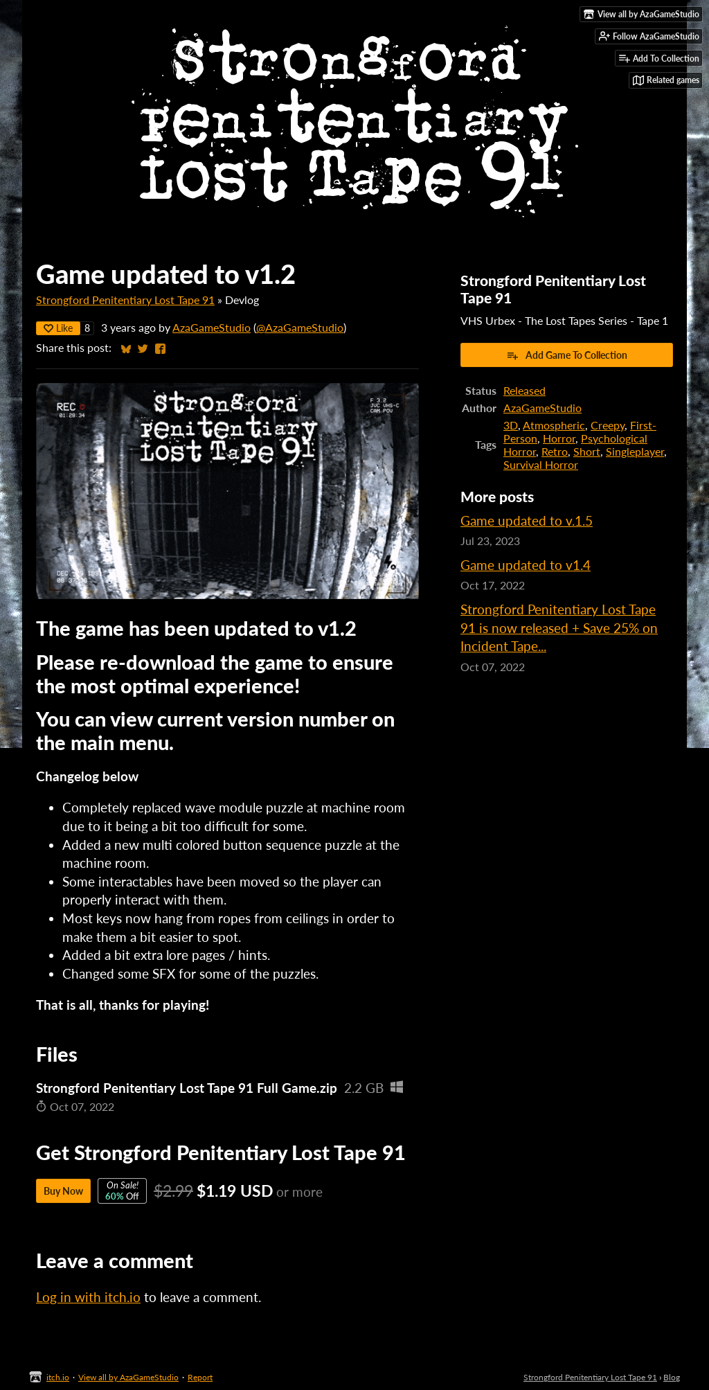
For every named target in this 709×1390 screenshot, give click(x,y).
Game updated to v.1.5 (526, 520)
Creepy (608, 424)
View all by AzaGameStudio (128, 1377)
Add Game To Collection (566, 355)
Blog (671, 1377)
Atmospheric (554, 424)
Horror (559, 438)
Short (586, 451)
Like (58, 328)
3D (510, 424)
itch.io (57, 1377)
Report (200, 1377)
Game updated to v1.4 (525, 565)
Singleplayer (635, 451)
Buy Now (63, 1191)
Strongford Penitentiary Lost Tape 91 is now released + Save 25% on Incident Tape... (559, 627)
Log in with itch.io (88, 1297)
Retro (554, 451)
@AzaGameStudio (299, 327)
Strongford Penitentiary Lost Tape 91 (125, 299)
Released (524, 390)
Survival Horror (540, 464)
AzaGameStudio (211, 327)
